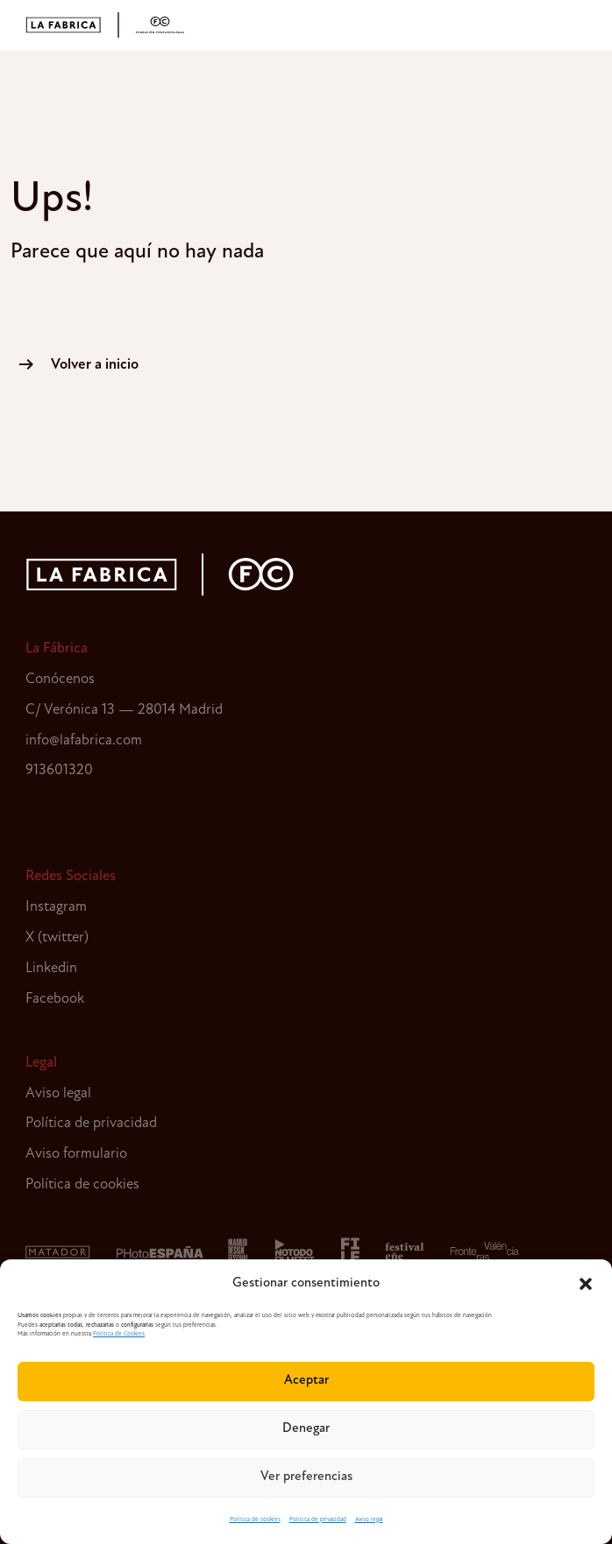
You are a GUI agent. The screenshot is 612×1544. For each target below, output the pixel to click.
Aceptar (306, 1380)
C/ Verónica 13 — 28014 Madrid (124, 709)
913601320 (59, 770)
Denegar (306, 1428)
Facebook (54, 998)
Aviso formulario (76, 1153)
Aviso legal (369, 1520)
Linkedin (51, 968)
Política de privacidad (317, 1520)
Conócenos (60, 679)
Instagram (56, 906)
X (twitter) (57, 937)
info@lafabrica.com (83, 740)
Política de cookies (255, 1520)
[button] (585, 1284)
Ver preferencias (306, 1477)
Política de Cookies (119, 1334)
